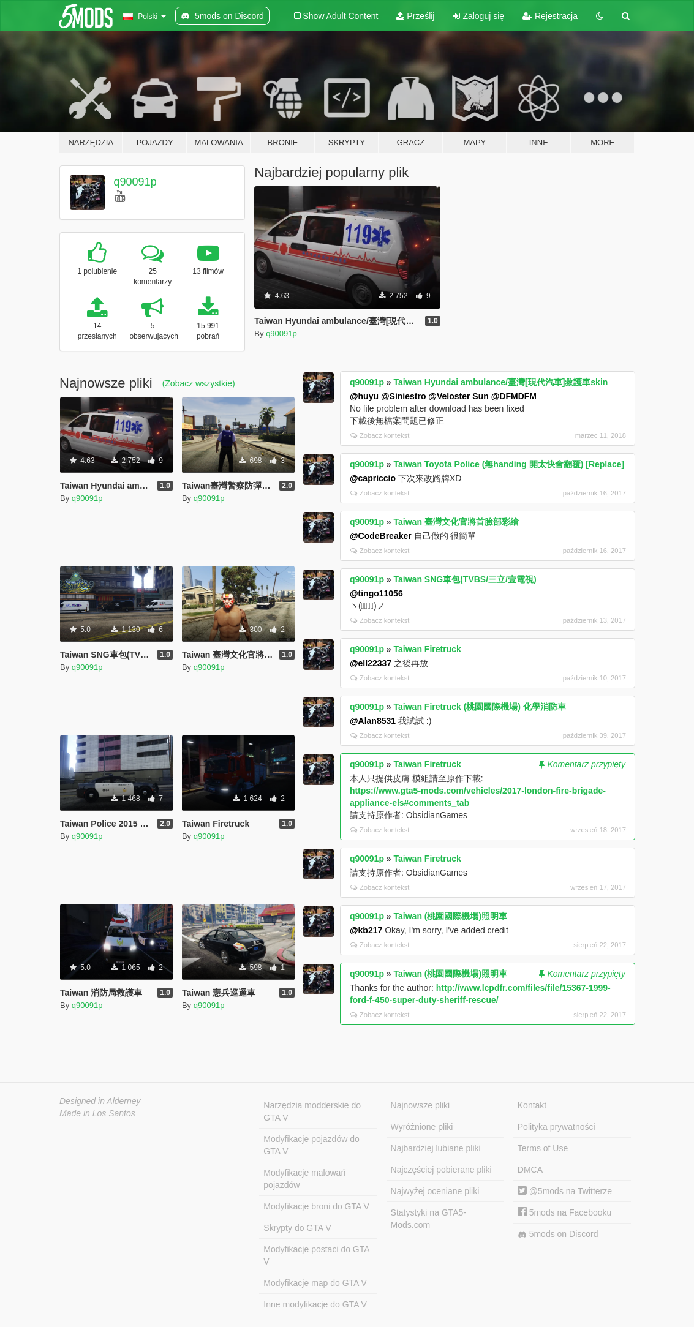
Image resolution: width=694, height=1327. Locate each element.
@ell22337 (370, 663)
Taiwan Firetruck (427, 649)
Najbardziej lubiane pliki (436, 1148)
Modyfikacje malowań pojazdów (304, 1179)
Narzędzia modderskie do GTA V (312, 1111)
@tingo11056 (376, 593)
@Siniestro (403, 396)
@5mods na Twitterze (565, 1191)
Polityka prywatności (556, 1127)
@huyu (364, 396)
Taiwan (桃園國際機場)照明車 (451, 916)
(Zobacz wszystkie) (198, 383)
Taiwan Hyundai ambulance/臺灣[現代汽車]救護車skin (501, 382)
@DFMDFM (514, 396)
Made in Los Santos (97, 1113)
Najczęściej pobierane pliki (441, 1170)
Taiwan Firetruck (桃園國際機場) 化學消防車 (480, 707)
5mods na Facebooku (565, 1212)
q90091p (135, 182)
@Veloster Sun (458, 396)
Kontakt (532, 1105)
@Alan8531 (373, 721)
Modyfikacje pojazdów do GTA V (311, 1145)
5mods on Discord (558, 1234)
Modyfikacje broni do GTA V (316, 1206)
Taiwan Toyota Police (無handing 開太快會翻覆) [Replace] (509, 464)
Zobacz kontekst (379, 435)
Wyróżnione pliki (422, 1127)
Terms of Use (543, 1148)
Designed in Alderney (100, 1101)
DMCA (530, 1170)
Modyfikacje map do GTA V (315, 1283)
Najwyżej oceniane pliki (435, 1191)
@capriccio (373, 478)
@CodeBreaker (381, 536)
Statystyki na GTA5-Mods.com (428, 1219)
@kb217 (366, 930)
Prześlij (415, 16)
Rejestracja (550, 16)
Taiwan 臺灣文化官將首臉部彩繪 (456, 522)
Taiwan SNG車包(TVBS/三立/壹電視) (465, 579)
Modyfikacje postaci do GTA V (316, 1255)
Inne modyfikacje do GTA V (315, 1304)
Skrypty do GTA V (297, 1228)
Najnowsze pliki (420, 1105)
